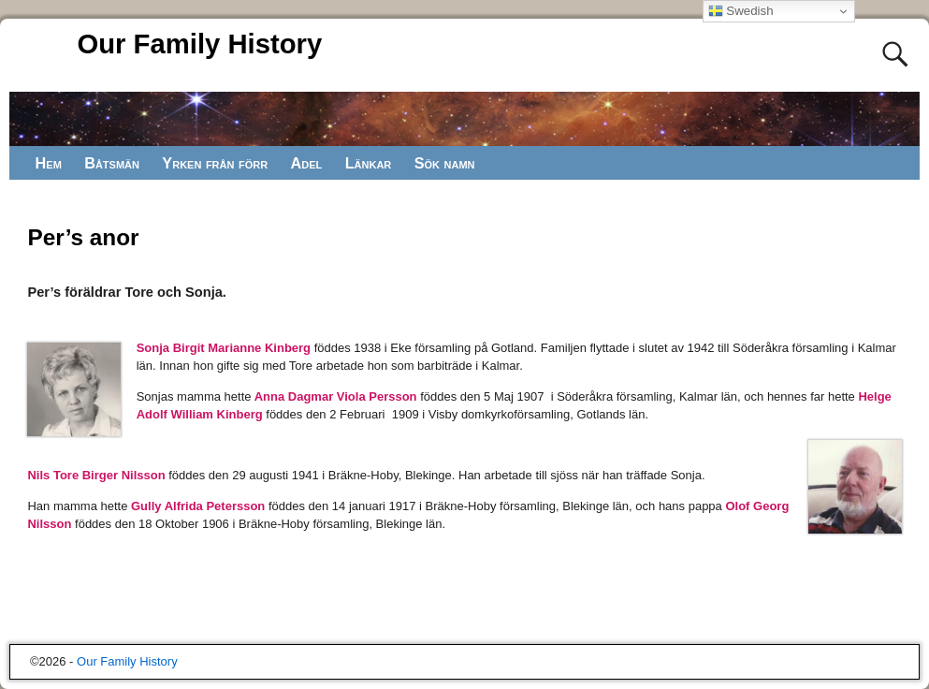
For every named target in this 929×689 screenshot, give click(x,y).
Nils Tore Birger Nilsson (96, 475)
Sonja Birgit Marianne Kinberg (224, 348)
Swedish (741, 11)
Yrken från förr (216, 162)
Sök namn (445, 162)
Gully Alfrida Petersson (198, 506)
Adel (307, 162)
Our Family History (199, 44)
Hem (49, 162)
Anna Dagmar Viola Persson (334, 396)
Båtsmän (112, 162)
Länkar (369, 162)
